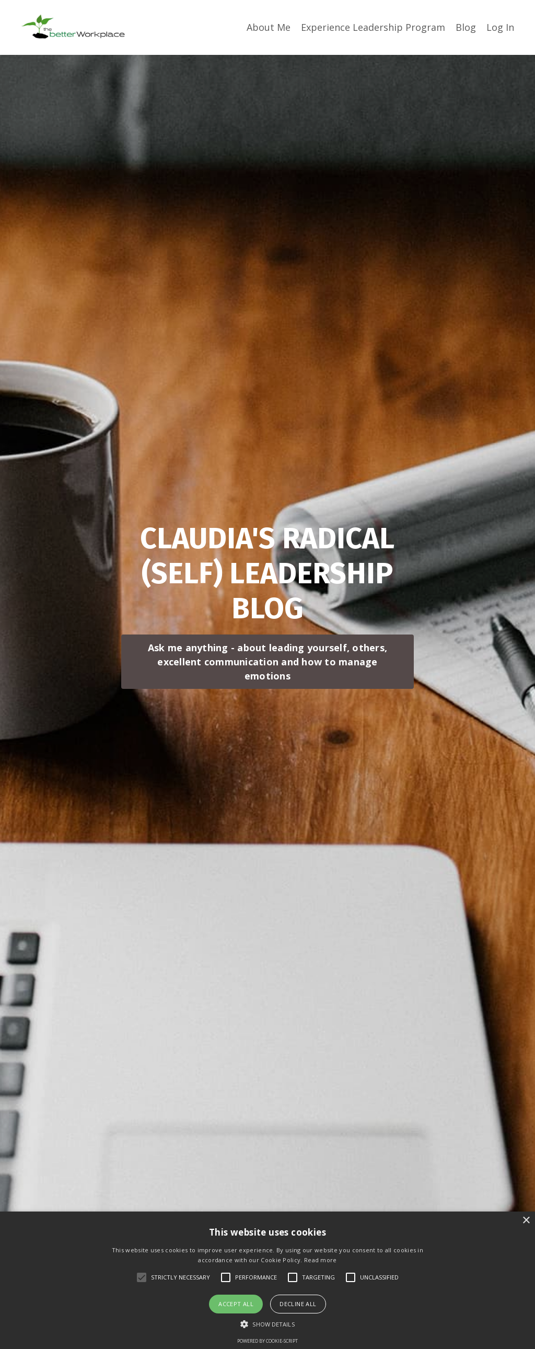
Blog (466, 27)
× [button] (526, 1221)
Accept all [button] (235, 1304)
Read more (320, 1260)
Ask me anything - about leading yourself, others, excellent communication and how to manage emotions (267, 661)
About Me (268, 27)
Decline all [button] (298, 1304)
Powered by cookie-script (267, 1341)
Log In (500, 27)
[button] (267, 1324)
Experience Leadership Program (373, 27)
